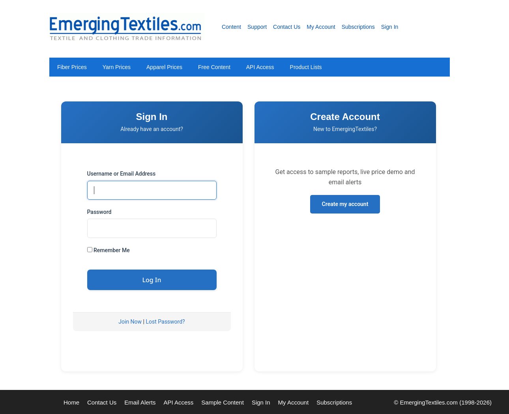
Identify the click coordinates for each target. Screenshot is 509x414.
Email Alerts (139, 402)
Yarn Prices (117, 67)
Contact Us (286, 27)
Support (257, 27)
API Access (260, 67)
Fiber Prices (72, 67)
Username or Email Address (121, 173)
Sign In (390, 27)
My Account (321, 27)
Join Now (130, 321)
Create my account (345, 204)
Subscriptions (358, 27)
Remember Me (108, 250)
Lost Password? (165, 321)
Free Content (214, 67)
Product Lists (306, 67)
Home (71, 402)
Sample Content (222, 402)
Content (231, 27)
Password (99, 212)
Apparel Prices (164, 67)
